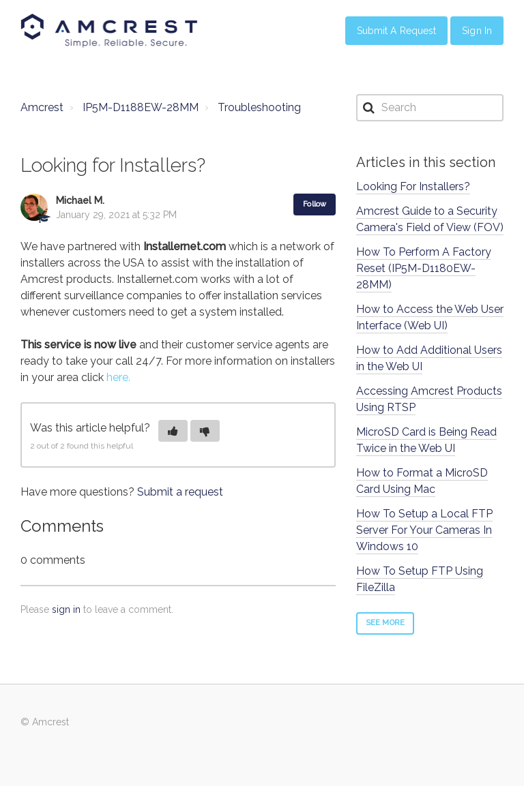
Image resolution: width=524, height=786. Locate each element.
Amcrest (41, 107)
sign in (66, 609)
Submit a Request (397, 30)
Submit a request (180, 491)
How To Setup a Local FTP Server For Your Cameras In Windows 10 (424, 530)
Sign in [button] (477, 30)
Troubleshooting (259, 107)
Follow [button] (314, 204)
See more (385, 622)
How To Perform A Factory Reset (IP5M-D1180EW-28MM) (423, 268)
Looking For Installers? (413, 186)
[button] (173, 431)
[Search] (430, 107)
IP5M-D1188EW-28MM (141, 107)
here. (118, 377)
